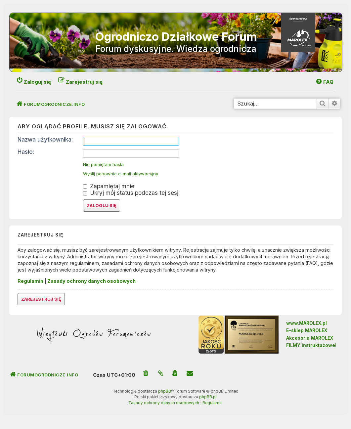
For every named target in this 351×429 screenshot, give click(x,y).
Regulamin (30, 281)
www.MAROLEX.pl (306, 323)
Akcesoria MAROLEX (309, 338)
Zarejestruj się (41, 299)
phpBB (164, 391)
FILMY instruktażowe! (311, 345)
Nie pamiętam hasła (103, 164)
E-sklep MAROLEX (306, 330)
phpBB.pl (208, 397)
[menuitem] (324, 81)
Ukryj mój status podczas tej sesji (131, 192)
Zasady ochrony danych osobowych (91, 281)
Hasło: (26, 151)
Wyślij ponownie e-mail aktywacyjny (120, 173)
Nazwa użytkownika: (45, 139)
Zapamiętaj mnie (108, 186)
